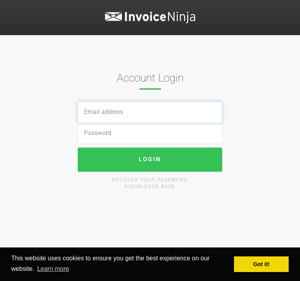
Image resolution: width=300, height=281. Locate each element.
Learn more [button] (53, 268)
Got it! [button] (261, 264)
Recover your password (150, 180)
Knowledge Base (150, 186)
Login (150, 159)
